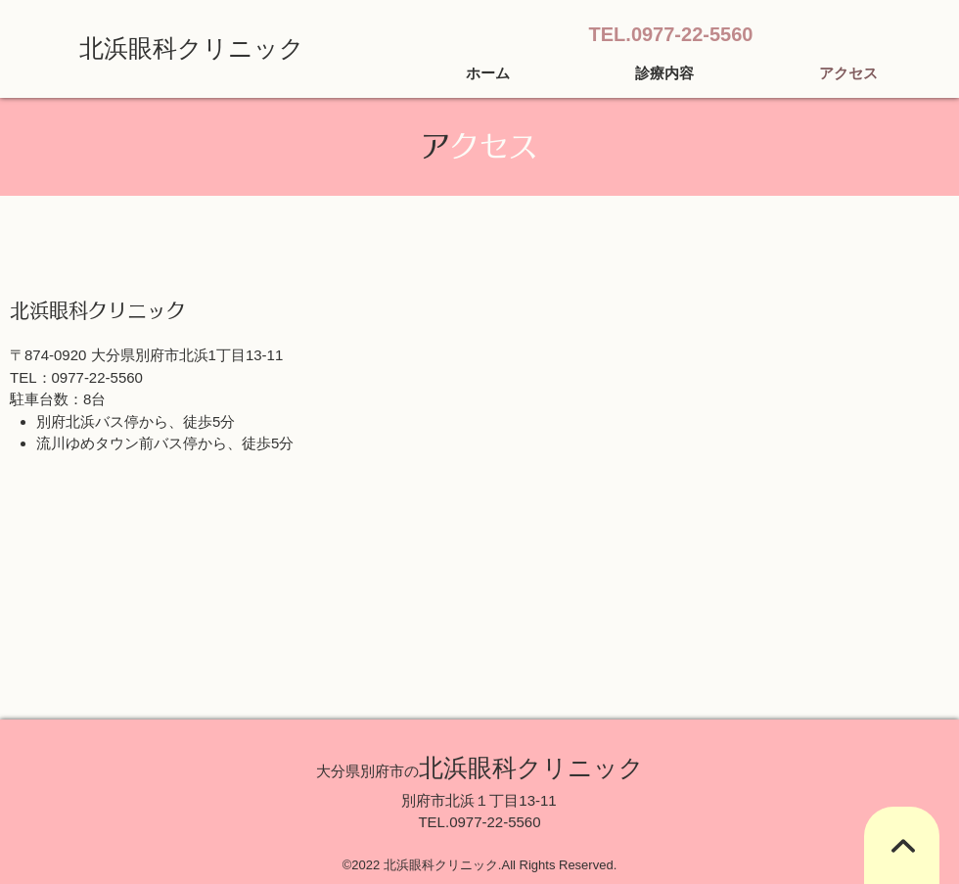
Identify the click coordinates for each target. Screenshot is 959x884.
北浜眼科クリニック (191, 48)
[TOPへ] (901, 845)
